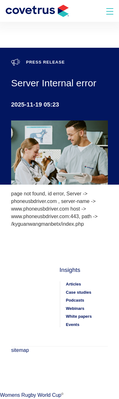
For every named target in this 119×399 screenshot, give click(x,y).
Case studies (78, 292)
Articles (73, 284)
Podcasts (75, 300)
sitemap (20, 350)
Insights (70, 270)
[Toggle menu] (109, 11)
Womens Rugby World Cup (30, 395)
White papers (79, 316)
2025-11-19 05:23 (35, 104)
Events (73, 324)
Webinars (75, 308)
